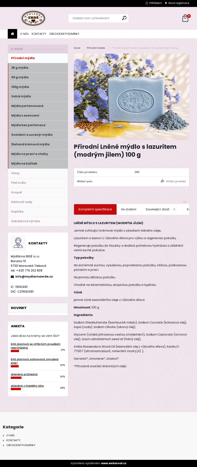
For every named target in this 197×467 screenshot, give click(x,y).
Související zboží (161, 209)
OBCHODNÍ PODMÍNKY (64, 34)
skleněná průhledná (24, 374)
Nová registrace (179, 3)
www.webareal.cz (113, 463)
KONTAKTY (39, 34)
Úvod (77, 48)
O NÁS (24, 34)
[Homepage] (12, 34)
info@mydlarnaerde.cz (34, 276)
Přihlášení (155, 3)
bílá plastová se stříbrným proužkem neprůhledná (35, 346)
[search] (124, 18)
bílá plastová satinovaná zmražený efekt (35, 361)
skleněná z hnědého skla (27, 386)
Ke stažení (128, 209)
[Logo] (34, 18)
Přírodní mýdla (96, 48)
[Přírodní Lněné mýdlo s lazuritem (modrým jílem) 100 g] (131, 97)
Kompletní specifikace (95, 209)
